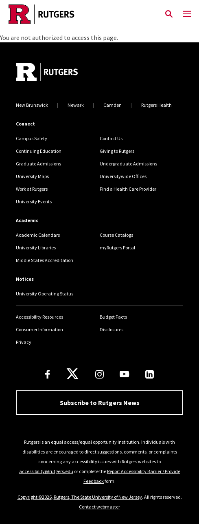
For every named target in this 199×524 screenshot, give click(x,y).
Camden (112, 105)
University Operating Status (44, 294)
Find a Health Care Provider (128, 189)
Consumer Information (39, 329)
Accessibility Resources (39, 317)
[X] (72, 374)
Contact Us (111, 138)
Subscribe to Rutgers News (100, 403)
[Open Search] (169, 14)
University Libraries (36, 247)
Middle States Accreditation (44, 260)
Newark (76, 105)
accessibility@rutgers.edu (46, 471)
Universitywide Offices (123, 176)
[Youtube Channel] (124, 374)
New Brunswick (32, 105)
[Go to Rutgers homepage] (47, 73)
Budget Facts (113, 317)
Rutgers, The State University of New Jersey (98, 497)
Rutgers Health (156, 105)
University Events (34, 201)
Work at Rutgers (32, 189)
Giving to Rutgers (117, 151)
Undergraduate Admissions (128, 164)
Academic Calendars (38, 235)
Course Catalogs (116, 235)
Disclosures (111, 329)
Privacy (23, 342)
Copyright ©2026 (34, 497)
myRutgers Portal (117, 247)
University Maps (32, 176)
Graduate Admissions (38, 164)
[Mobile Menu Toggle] (187, 14)
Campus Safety (31, 138)
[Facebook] (47, 374)
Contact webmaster (99, 507)
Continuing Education (38, 151)
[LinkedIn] (149, 374)
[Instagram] (99, 374)
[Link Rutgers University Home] (80, 14)
